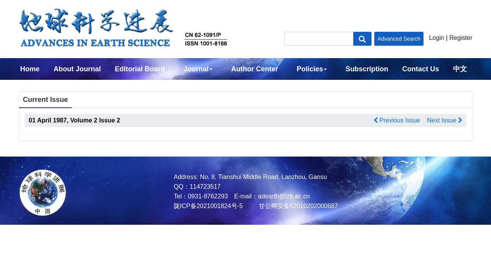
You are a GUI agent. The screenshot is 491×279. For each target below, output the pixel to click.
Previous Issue (396, 120)
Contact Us (420, 69)
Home (30, 69)
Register (460, 37)
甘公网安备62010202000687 (297, 206)
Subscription (367, 69)
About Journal (77, 69)
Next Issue (444, 120)
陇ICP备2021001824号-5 (208, 206)
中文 (460, 69)
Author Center (254, 69)
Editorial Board (140, 69)
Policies (312, 69)
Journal (198, 69)
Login (436, 37)
